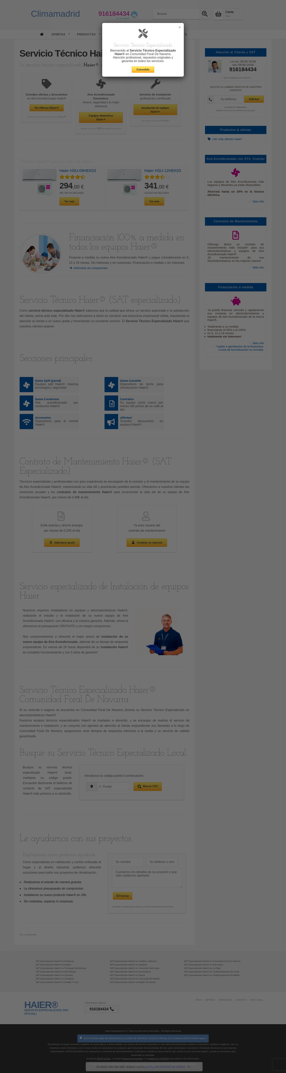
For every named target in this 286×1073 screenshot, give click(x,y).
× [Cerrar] (179, 27)
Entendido (143, 69)
